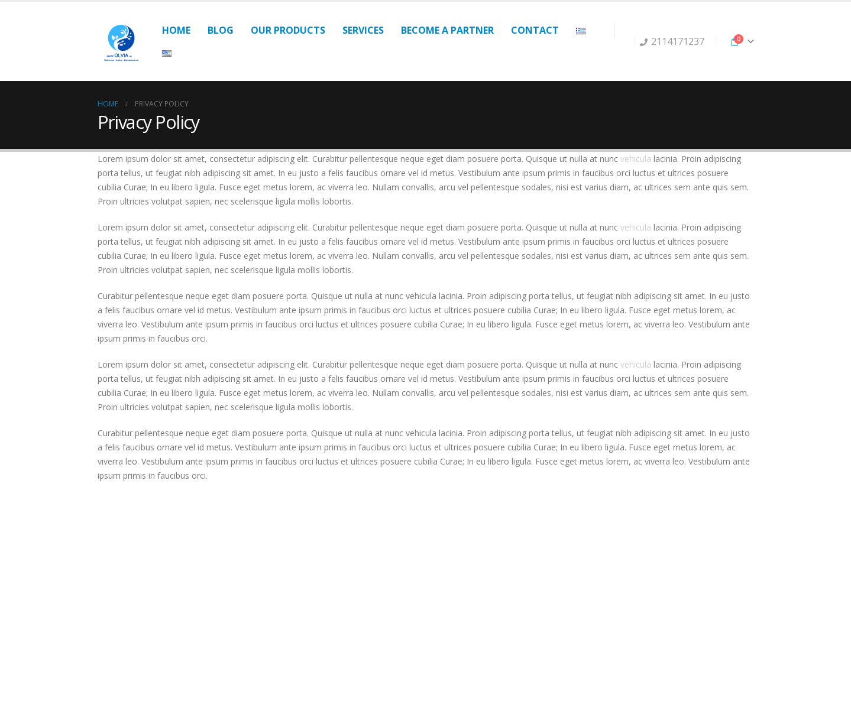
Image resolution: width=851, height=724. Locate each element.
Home (176, 30)
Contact (535, 30)
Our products (288, 30)
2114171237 (672, 41)
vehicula (635, 158)
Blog (221, 30)
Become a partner (447, 30)
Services (363, 30)
